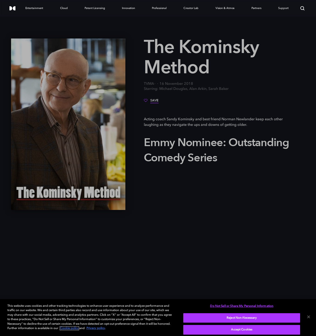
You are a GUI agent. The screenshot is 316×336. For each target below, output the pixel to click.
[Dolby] (12, 8)
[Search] (302, 8)
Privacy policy (95, 328)
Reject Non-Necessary (242, 317)
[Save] (151, 102)
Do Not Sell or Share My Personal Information (241, 306)
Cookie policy (69, 328)
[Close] (309, 317)
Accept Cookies (241, 329)
